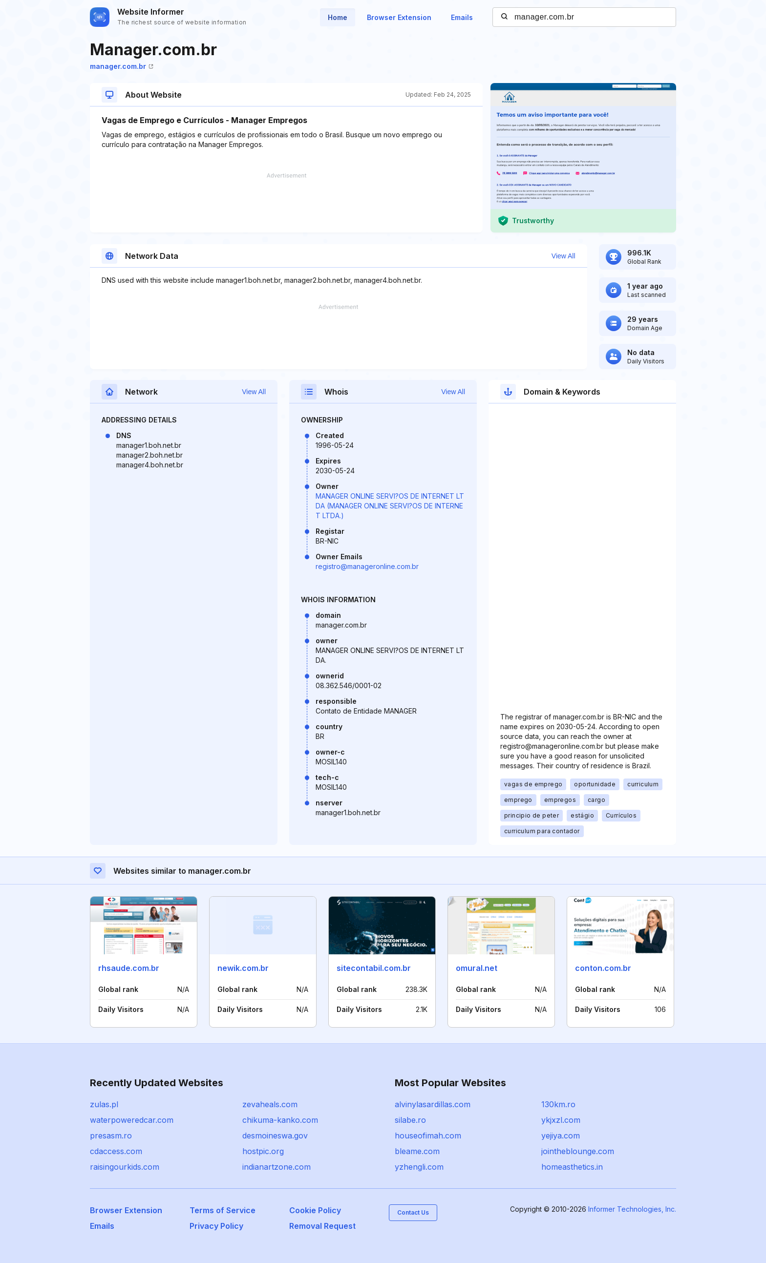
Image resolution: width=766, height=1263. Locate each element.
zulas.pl (104, 1104)
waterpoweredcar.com (131, 1120)
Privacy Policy (216, 1226)
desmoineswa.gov (275, 1135)
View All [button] (563, 256)
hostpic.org (263, 1151)
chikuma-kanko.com (280, 1120)
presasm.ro (111, 1135)
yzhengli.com (419, 1167)
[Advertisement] (286, 203)
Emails (462, 17)
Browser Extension (399, 17)
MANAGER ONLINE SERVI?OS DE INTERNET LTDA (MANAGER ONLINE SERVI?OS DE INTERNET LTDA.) (390, 506)
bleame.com (417, 1151)
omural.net (476, 968)
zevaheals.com (270, 1104)
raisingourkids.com (124, 1167)
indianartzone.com (276, 1167)
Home (337, 17)
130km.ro (558, 1104)
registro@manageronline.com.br (367, 566)
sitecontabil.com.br (374, 968)
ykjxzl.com (560, 1120)
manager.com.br (121, 66)
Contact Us (413, 1212)
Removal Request (322, 1226)
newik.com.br (243, 968)
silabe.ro (410, 1120)
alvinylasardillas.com (432, 1104)
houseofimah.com (428, 1135)
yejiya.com (560, 1135)
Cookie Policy (315, 1210)
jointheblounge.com (577, 1151)
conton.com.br (603, 968)
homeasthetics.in (572, 1167)
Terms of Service (222, 1210)
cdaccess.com (116, 1151)
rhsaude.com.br (128, 968)
